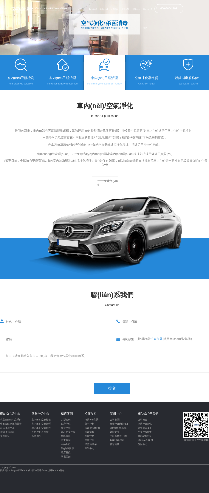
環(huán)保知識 (118, 427)
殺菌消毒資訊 (117, 440)
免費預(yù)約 (107, 182)
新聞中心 (136, 9)
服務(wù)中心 (104, 11)
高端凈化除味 (7, 432)
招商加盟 (125, 9)
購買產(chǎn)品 (173, 338)
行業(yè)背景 (91, 419)
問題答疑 (5, 436)
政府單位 (66, 423)
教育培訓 (66, 427)
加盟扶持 (89, 436)
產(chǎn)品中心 (93, 11)
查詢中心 (89, 448)
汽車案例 (66, 440)
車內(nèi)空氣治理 (41, 427)
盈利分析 (89, 423)
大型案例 (66, 419)
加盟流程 (89, 432)
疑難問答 (115, 432)
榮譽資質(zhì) (145, 427)
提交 (112, 388)
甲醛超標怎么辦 (118, 436)
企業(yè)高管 (144, 432)
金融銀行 (66, 444)
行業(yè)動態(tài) (119, 423)
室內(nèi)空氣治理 (41, 423)
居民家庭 (66, 436)
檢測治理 (144, 338)
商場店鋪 (66, 456)
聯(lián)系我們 (145, 440)
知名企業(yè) (68, 432)
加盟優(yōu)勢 (92, 427)
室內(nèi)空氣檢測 (41, 419)
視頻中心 (142, 444)
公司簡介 (142, 419)
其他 (188, 338)
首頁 (79, 9)
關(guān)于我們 (147, 11)
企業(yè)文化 (144, 423)
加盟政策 (89, 440)
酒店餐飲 (66, 452)
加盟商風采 (91, 444)
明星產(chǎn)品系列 (10, 419)
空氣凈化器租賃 (40, 432)
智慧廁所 (36, 436)
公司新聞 (115, 419)
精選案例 (114, 9)
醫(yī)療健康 (67, 448)
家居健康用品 (7, 427)
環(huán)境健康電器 (11, 423)
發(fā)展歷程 (144, 436)
